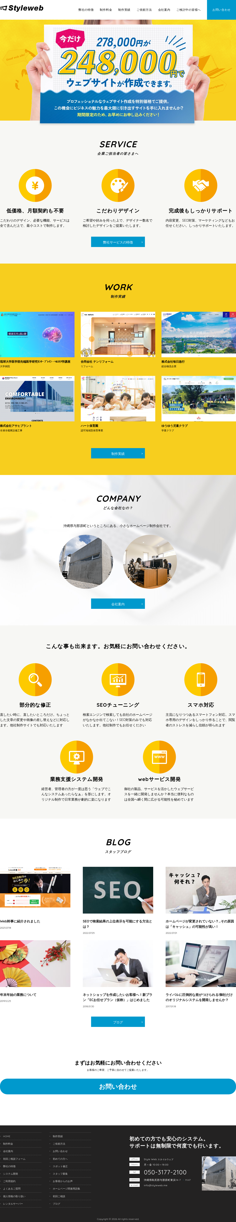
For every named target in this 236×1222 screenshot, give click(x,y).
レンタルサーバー (13, 1203)
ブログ (118, 1022)
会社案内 (164, 10)
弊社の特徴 (86, 10)
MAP (188, 1179)
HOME (6, 1136)
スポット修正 (60, 1166)
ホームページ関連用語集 (66, 1188)
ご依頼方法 (144, 10)
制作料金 (106, 10)
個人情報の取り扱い (14, 1196)
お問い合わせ (221, 10)
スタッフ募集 (60, 1173)
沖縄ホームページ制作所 (30, 8)
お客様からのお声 (63, 1181)
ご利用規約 (9, 1181)
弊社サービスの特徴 (118, 242)
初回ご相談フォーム (14, 1158)
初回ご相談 (59, 1196)
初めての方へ (60, 1158)
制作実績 (124, 10)
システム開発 (10, 1173)
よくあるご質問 (11, 1188)
